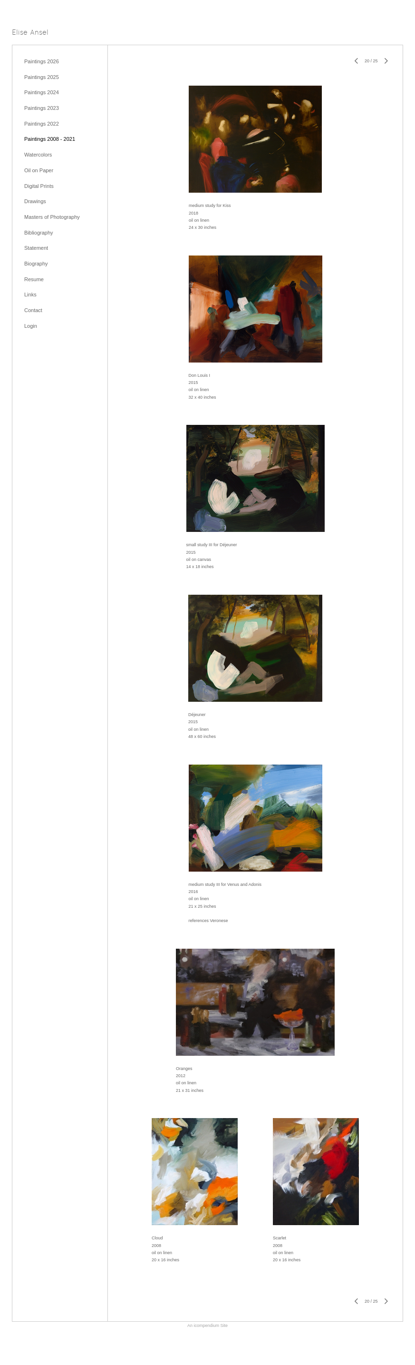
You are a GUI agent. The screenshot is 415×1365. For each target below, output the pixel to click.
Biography (36, 263)
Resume (34, 279)
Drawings (35, 201)
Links (30, 294)
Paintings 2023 (41, 108)
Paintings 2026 (41, 61)
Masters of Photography (52, 217)
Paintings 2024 (41, 92)
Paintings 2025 (41, 77)
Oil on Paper (38, 170)
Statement (36, 248)
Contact (33, 310)
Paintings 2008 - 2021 (49, 139)
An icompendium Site (207, 1325)
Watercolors (38, 154)
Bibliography (38, 233)
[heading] (30, 33)
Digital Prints (39, 186)
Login (30, 326)
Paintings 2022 (41, 124)
